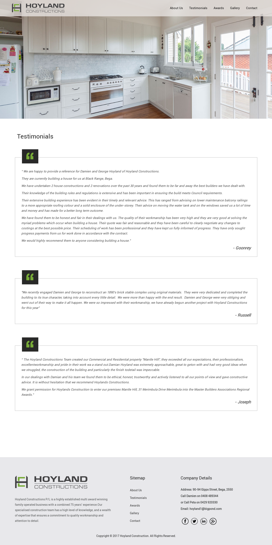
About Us (176, 8)
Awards (219, 8)
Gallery (235, 8)
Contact (251, 8)
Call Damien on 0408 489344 (199, 496)
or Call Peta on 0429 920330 (199, 502)
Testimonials (198, 8)
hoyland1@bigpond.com (205, 509)
